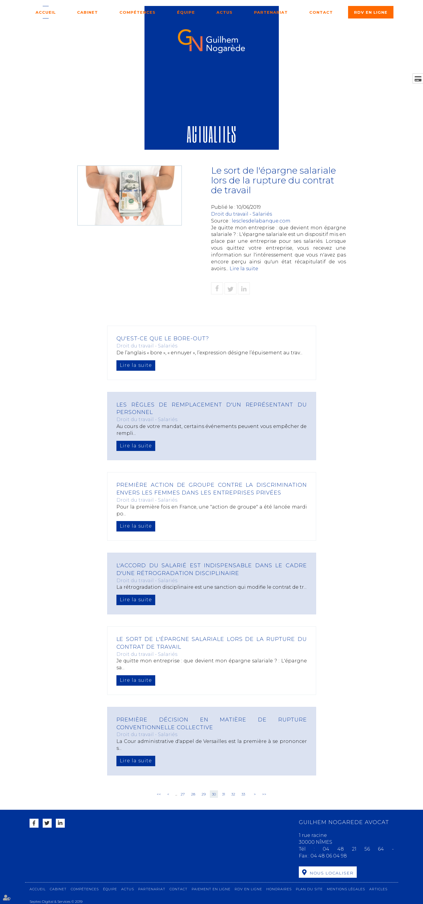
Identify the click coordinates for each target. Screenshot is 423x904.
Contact (321, 12)
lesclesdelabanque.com (261, 221)
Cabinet (87, 12)
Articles (378, 889)
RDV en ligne (370, 12)
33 (243, 794)
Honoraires (279, 889)
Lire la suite (244, 268)
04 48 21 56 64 (357, 849)
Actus (224, 12)
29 (203, 794)
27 (183, 794)
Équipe (186, 12)
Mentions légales (346, 889)
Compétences (137, 12)
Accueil (46, 12)
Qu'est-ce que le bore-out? (162, 338)
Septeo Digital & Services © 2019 (56, 901)
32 (233, 794)
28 (193, 794)
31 (223, 794)
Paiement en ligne (211, 889)
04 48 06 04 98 (328, 856)
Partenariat (271, 12)
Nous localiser (331, 873)
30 (214, 794)
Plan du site (309, 889)
